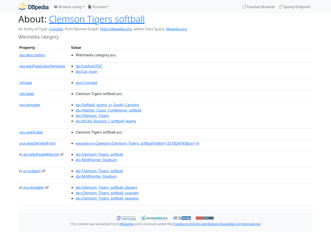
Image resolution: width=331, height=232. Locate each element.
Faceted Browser (258, 6)
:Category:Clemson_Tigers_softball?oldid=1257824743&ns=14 (137, 143)
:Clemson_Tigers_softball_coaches (107, 192)
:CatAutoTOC (89, 66)
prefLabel (31, 132)
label (26, 93)
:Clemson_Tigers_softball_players (106, 187)
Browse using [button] (68, 6)
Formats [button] (97, 6)
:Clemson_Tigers (92, 115)
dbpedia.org (176, 28)
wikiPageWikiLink (41, 154)
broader (29, 104)
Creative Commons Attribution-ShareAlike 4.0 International (216, 224)
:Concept (86, 82)
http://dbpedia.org (116, 28)
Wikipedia (126, 224)
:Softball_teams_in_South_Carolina (107, 104)
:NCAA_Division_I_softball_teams (106, 121)
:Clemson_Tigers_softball (99, 154)
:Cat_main (87, 71)
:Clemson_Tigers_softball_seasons (107, 198)
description (32, 55)
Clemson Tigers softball (97, 19)
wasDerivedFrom (37, 143)
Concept (56, 28)
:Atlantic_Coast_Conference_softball (108, 110)
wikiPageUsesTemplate (42, 66)
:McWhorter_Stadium (96, 159)
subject (32, 170)
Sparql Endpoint (295, 6)
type (25, 82)
